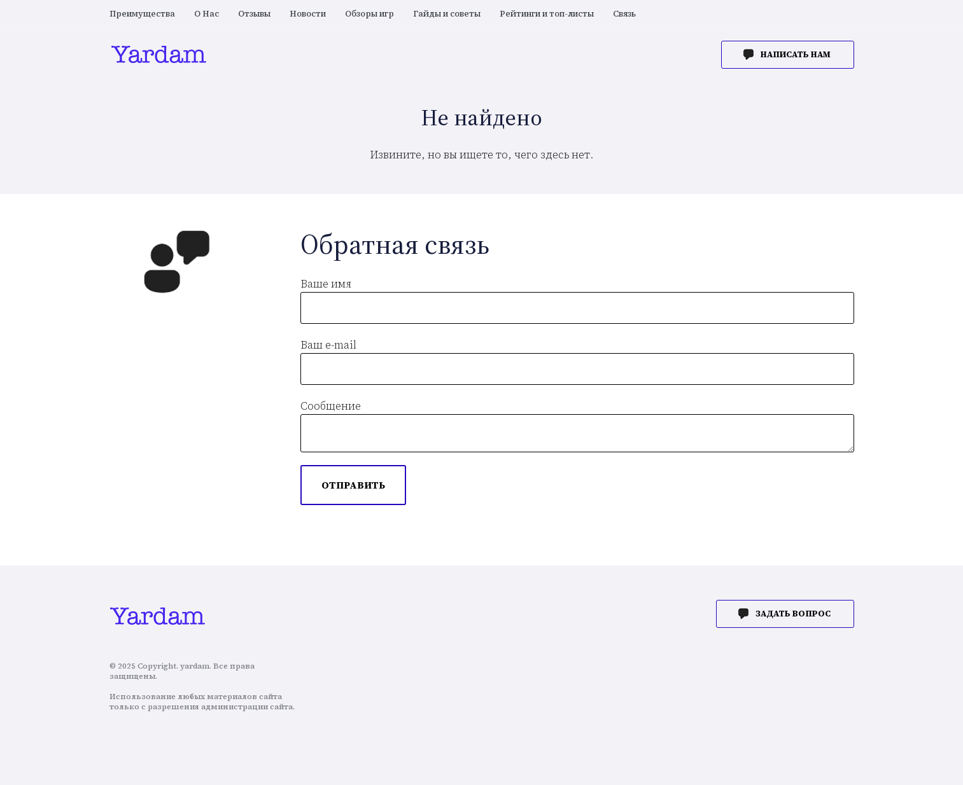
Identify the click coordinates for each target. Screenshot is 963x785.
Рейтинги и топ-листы (547, 13)
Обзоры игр (369, 13)
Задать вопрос (793, 613)
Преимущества (142, 13)
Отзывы (254, 13)
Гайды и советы (447, 13)
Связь (624, 13)
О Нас (206, 13)
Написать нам (796, 54)
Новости (308, 13)
